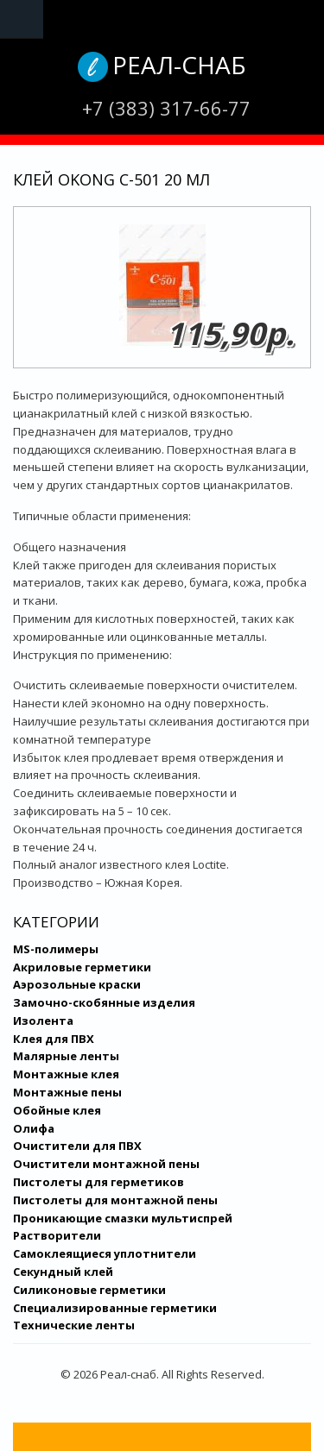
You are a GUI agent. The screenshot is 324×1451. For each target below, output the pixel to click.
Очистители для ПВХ (77, 1145)
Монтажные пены (67, 1092)
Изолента (43, 1020)
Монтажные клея (66, 1074)
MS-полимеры (55, 949)
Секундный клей (63, 1271)
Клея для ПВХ (53, 1038)
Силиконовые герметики (89, 1289)
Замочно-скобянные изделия (104, 1002)
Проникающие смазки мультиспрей (122, 1218)
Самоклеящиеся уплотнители (104, 1253)
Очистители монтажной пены (106, 1163)
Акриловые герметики (82, 967)
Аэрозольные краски (77, 984)
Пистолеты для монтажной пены (115, 1200)
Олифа (33, 1128)
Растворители (57, 1235)
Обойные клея (57, 1110)
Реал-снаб (179, 64)
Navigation (21, 19)
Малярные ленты (66, 1056)
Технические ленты (74, 1325)
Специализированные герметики (115, 1308)
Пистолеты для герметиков (98, 1182)
